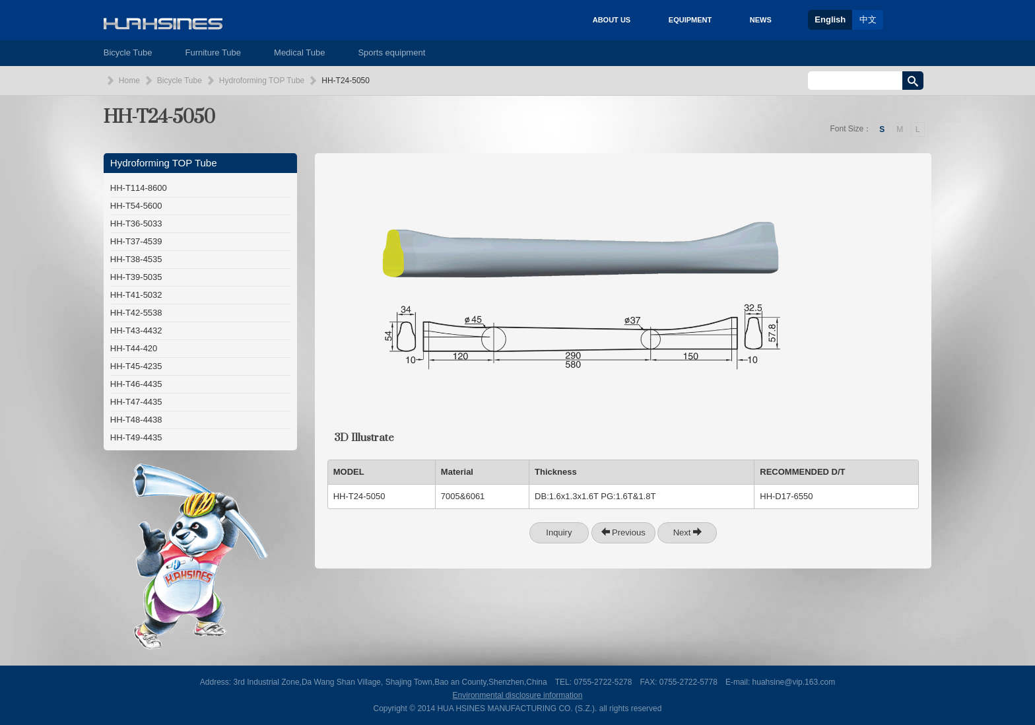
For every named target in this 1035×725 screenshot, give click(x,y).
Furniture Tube (213, 52)
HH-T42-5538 (136, 313)
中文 (868, 19)
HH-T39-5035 (136, 277)
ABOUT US (611, 20)
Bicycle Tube (128, 52)
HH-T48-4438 (136, 420)
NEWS (761, 20)
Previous (623, 532)
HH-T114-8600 (138, 188)
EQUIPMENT (690, 20)
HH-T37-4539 (136, 241)
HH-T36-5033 (136, 223)
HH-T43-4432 (136, 330)
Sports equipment (391, 52)
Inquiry (559, 532)
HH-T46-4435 (136, 384)
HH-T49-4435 (136, 437)
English (830, 19)
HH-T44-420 (134, 348)
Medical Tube (299, 52)
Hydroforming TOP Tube (261, 80)
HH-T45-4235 (136, 366)
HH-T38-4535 (136, 259)
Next (687, 532)
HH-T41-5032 (136, 295)
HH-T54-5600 (136, 206)
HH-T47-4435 (136, 402)
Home (129, 80)
